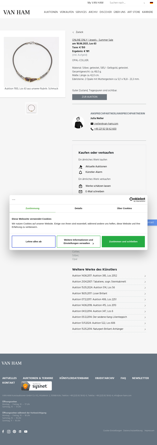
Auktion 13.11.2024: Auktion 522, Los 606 (93, 323)
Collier (75, 252)
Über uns (119, 12)
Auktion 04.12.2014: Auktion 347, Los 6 (92, 311)
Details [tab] (78, 208)
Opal (74, 259)
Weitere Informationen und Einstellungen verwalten (79, 242)
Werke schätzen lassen (94, 186)
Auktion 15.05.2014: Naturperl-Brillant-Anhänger (97, 329)
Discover (106, 12)
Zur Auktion (89, 97)
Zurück (79, 32)
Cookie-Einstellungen (112, 430)
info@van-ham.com (122, 395)
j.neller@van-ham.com (106, 124)
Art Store (133, 12)
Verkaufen (67, 12)
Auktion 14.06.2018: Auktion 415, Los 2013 (94, 305)
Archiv (93, 12)
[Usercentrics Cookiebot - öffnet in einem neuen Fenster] (131, 199)
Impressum (149, 430)
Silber (75, 256)
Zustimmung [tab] (32, 208)
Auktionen (51, 12)
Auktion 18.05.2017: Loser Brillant (89, 293)
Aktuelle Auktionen (92, 167)
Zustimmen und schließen (123, 241)
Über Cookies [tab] (124, 208)
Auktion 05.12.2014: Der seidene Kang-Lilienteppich (99, 317)
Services (81, 12)
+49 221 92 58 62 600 (105, 129)
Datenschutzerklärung (133, 430)
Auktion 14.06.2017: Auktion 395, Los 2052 (94, 276)
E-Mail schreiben (91, 192)
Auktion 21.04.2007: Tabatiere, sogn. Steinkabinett (99, 282)
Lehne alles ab (34, 241)
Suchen (144, 3)
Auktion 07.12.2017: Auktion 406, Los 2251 (94, 299)
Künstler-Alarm (90, 172)
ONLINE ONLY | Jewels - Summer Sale (92, 40)
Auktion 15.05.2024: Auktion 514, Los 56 (93, 287)
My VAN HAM (95, 3)
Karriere (147, 12)
